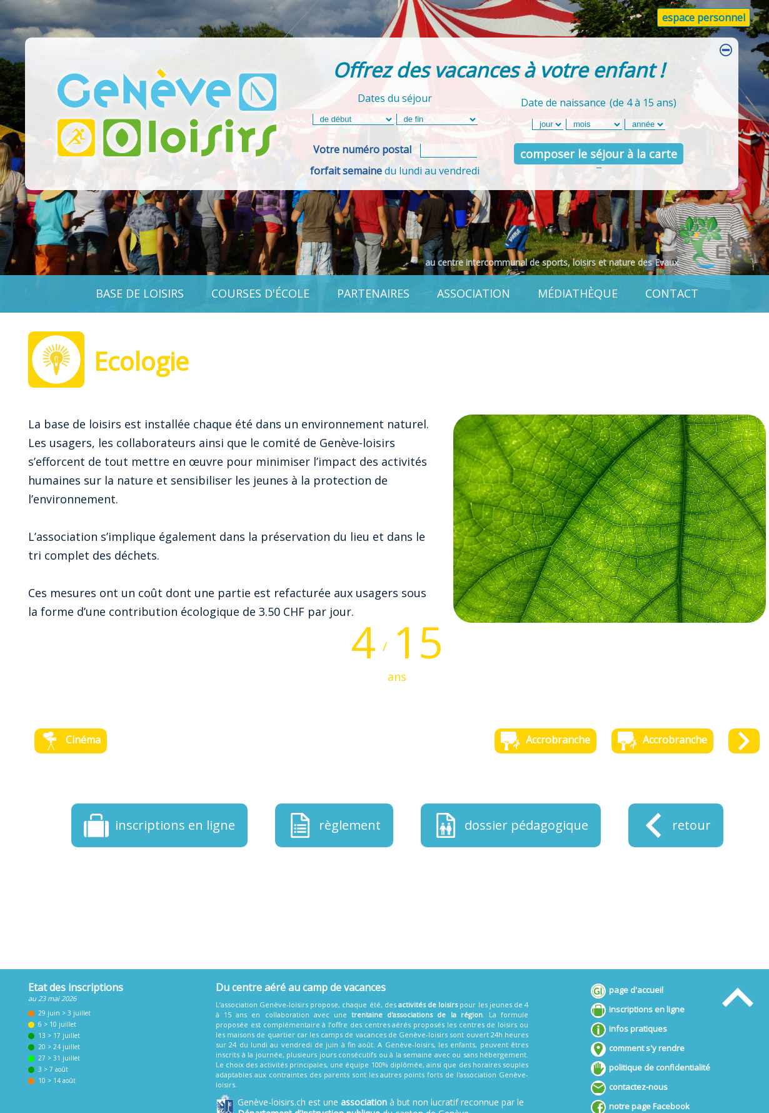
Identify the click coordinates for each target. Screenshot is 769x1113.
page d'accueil (627, 991)
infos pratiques (629, 1029)
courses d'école (260, 293)
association (473, 293)
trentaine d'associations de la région (417, 1014)
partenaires (373, 293)
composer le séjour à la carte (598, 153)
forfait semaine (346, 171)
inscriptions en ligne (638, 1010)
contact (671, 293)
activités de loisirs (428, 1004)
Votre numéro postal (362, 149)
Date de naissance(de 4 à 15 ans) (598, 100)
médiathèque (578, 293)
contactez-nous (629, 1087)
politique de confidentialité (650, 1068)
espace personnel (703, 17)
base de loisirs (140, 293)
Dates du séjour (395, 98)
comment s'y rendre (638, 1049)
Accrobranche (545, 741)
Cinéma (71, 741)
